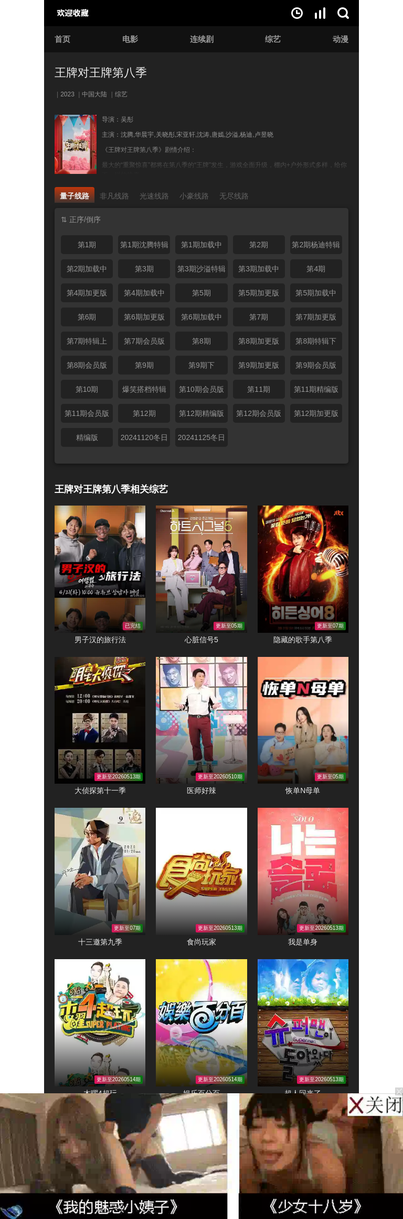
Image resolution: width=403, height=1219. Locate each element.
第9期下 (201, 365)
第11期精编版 (316, 389)
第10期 (87, 389)
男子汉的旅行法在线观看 (100, 569)
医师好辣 (201, 790)
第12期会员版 (258, 413)
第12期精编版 (201, 413)
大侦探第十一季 (100, 790)
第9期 (144, 365)
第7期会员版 (144, 341)
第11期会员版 (87, 413)
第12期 (144, 413)
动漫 (340, 39)
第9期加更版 (258, 365)
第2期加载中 (87, 269)
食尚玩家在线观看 (201, 871)
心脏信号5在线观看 (201, 569)
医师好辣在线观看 (201, 720)
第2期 (258, 244)
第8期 (201, 341)
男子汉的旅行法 (100, 639)
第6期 (87, 317)
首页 (62, 39)
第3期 (144, 269)
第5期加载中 (315, 293)
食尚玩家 (201, 942)
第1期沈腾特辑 (144, 244)
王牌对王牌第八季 (101, 72)
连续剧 (202, 39)
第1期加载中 (201, 244)
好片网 (84, 13)
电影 (130, 39)
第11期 (258, 389)
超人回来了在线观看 (303, 1022)
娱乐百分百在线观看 (201, 1022)
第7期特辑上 (87, 341)
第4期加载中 (144, 293)
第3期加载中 (258, 269)
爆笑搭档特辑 (144, 389)
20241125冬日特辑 (201, 440)
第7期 (258, 317)
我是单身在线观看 (303, 871)
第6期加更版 (144, 317)
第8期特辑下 (315, 341)
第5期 (201, 293)
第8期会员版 (87, 365)
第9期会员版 (315, 365)
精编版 (87, 437)
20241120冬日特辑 (144, 440)
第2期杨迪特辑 (316, 244)
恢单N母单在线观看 (303, 720)
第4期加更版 (87, 293)
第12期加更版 (316, 413)
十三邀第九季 (100, 942)
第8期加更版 (258, 341)
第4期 (315, 269)
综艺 (273, 39)
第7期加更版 (315, 317)
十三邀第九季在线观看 (100, 871)
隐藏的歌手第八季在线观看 (303, 569)
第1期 (87, 244)
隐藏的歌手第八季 (302, 639)
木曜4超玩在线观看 (100, 1022)
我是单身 (302, 942)
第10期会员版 (201, 389)
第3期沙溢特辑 (201, 269)
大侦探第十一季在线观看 (100, 720)
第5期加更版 (258, 293)
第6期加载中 (201, 317)
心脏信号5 (201, 639)
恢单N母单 (302, 790)
